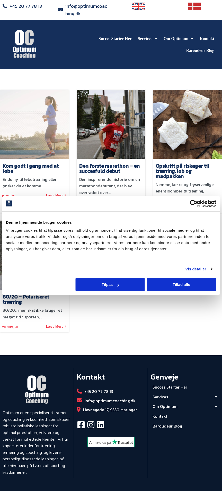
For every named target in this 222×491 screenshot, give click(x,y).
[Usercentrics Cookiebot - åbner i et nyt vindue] (193, 203)
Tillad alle (181, 284)
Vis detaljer (195, 269)
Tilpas (110, 284)
